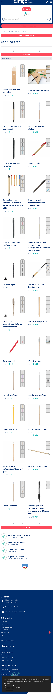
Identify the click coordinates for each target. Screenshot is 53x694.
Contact (4, 649)
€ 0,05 (8, 364)
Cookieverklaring (7, 672)
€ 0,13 (33, 93)
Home (3, 31)
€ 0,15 (33, 132)
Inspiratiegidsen (7, 627)
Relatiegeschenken (14, 31)
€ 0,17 (7, 169)
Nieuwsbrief (5, 632)
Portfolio (4, 635)
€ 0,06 (33, 398)
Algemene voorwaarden (10, 669)
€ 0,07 (8, 398)
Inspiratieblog (6, 624)
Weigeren (18, 687)
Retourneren (5, 655)
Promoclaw (5, 630)
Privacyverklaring (7, 674)
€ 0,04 (33, 324)
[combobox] (23, 19)
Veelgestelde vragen (8, 640)
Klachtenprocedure (8, 657)
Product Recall (6, 660)
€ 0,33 (7, 288)
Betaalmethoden (7, 652)
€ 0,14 (8, 95)
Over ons (4, 621)
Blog (2, 638)
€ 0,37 (33, 290)
